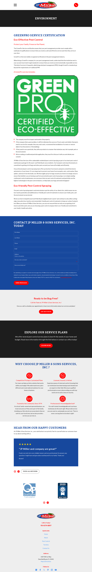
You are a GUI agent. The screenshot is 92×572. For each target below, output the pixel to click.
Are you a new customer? (21, 259)
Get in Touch (46, 311)
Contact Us (46, 548)
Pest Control (46, 541)
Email (16, 248)
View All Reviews (30, 471)
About (46, 537)
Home (46, 534)
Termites (46, 545)
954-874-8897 (46, 525)
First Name (17, 232)
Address (17, 254)
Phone (16, 243)
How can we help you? (20, 265)
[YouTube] (56, 570)
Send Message (21, 283)
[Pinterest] (48, 570)
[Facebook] (40, 570)
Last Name (17, 237)
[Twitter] (44, 570)
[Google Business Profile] (36, 570)
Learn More (46, 345)
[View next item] (18, 471)
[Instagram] (52, 570)
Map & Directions (46, 561)
